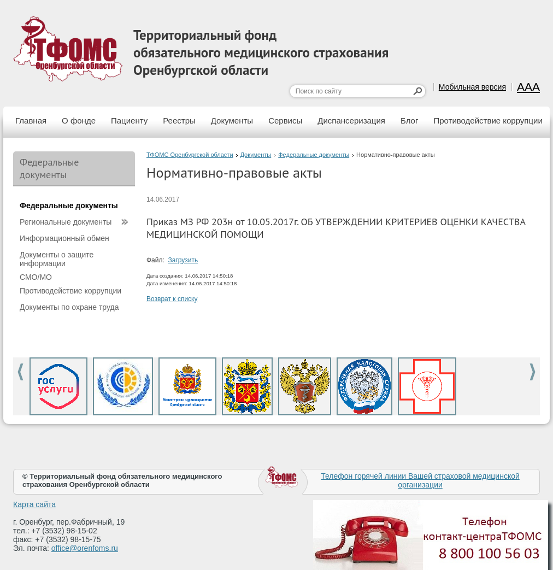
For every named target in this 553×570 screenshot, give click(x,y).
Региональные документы (65, 222)
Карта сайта (34, 504)
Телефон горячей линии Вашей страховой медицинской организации (420, 480)
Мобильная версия (472, 87)
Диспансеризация (351, 120)
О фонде (79, 120)
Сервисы (285, 120)
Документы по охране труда (69, 307)
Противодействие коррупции (487, 120)
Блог (409, 120)
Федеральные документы (313, 154)
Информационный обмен (64, 238)
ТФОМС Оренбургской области (189, 154)
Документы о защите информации (56, 259)
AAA (528, 86)
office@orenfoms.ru (84, 548)
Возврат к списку (172, 299)
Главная (30, 120)
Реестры (179, 120)
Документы (232, 120)
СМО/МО (36, 277)
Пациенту (129, 120)
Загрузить (183, 260)
